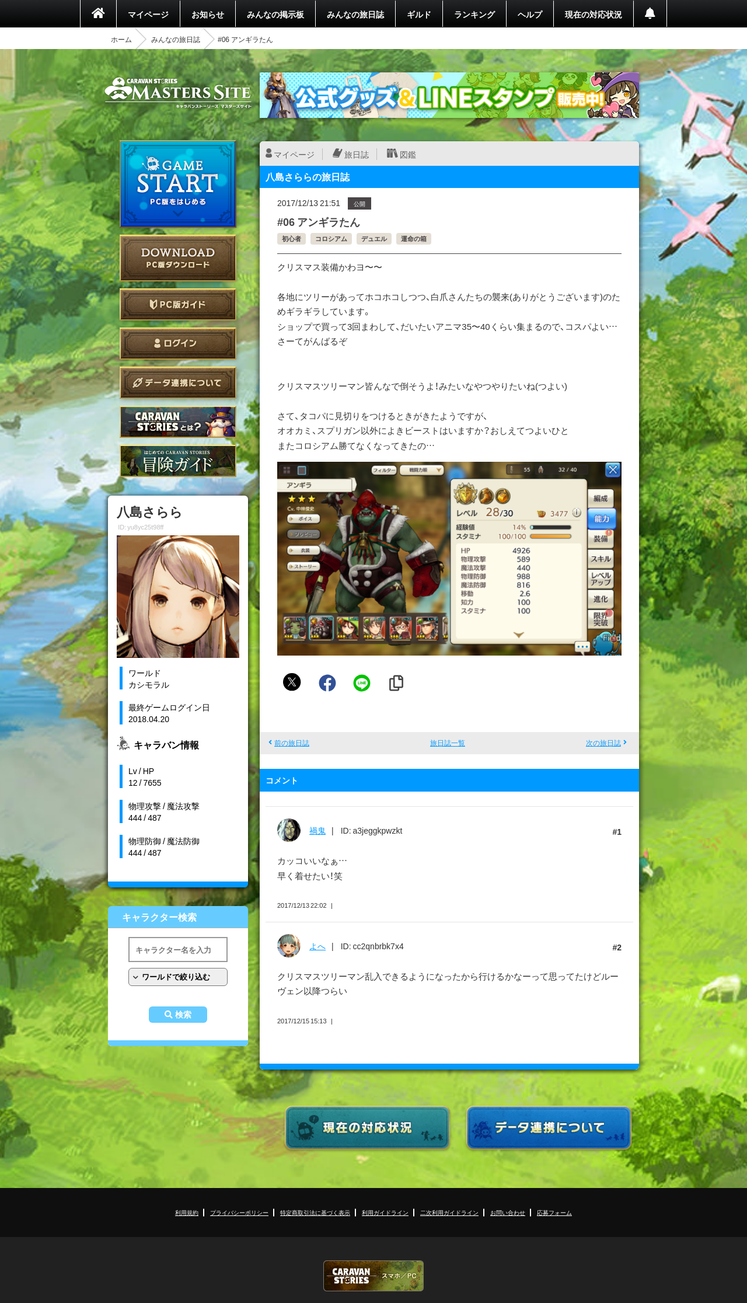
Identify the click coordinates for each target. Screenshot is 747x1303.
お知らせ (207, 14)
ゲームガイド (178, 461)
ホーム (121, 39)
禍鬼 (317, 830)
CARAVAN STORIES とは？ (178, 422)
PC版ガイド (178, 304)
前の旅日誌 (291, 742)
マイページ (148, 14)
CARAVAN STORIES (373, 1275)
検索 (183, 1015)
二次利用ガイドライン (449, 1212)
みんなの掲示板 (275, 14)
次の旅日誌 (603, 742)
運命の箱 (414, 238)
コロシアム (331, 238)
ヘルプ (530, 14)
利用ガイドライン (385, 1212)
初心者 (291, 238)
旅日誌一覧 (447, 742)
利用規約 (186, 1212)
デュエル (374, 238)
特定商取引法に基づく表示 (315, 1212)
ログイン (178, 344)
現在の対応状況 (593, 14)
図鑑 (408, 154)
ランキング (474, 14)
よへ (317, 946)
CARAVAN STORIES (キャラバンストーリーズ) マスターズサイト (178, 92)
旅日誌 (356, 154)
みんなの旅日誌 (355, 14)
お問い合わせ (507, 1212)
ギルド (419, 14)
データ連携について (178, 383)
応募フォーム (554, 1212)
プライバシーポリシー (239, 1212)
